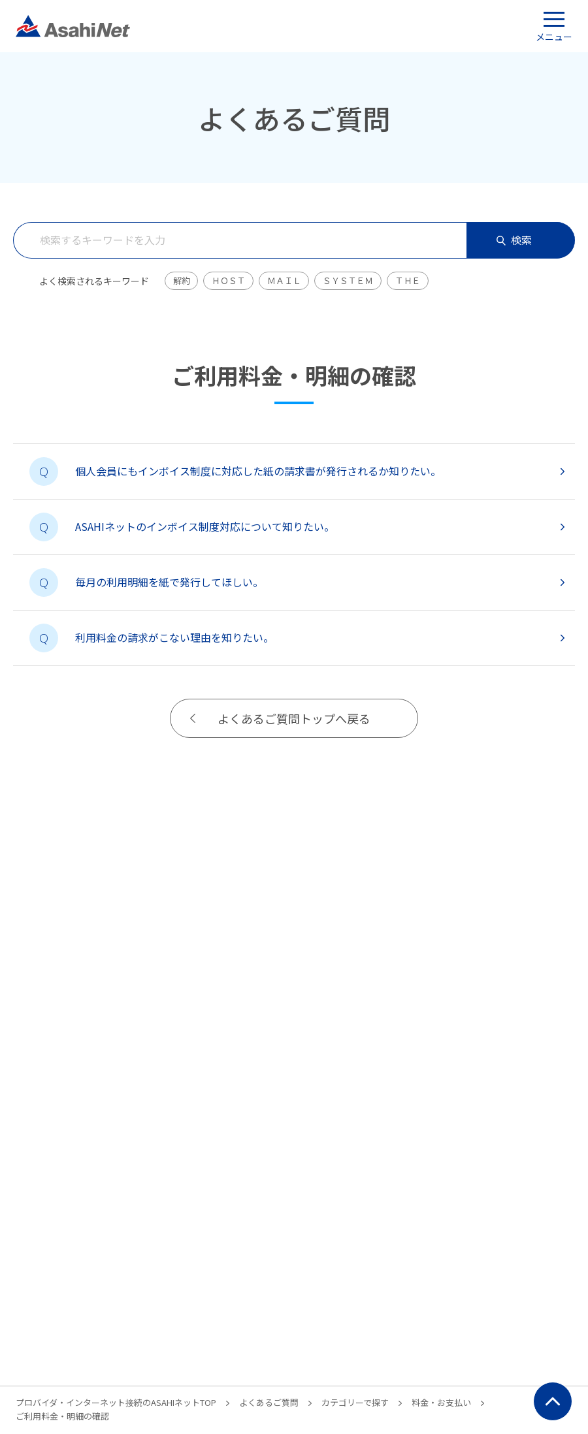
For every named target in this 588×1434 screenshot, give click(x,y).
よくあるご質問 (269, 1402)
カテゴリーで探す (355, 1402)
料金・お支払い (441, 1402)
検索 (514, 239)
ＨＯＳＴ (228, 280)
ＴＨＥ (407, 280)
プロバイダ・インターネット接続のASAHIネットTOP (116, 1402)
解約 (181, 280)
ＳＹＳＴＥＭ (347, 280)
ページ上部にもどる (552, 1401)
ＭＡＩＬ (284, 280)
